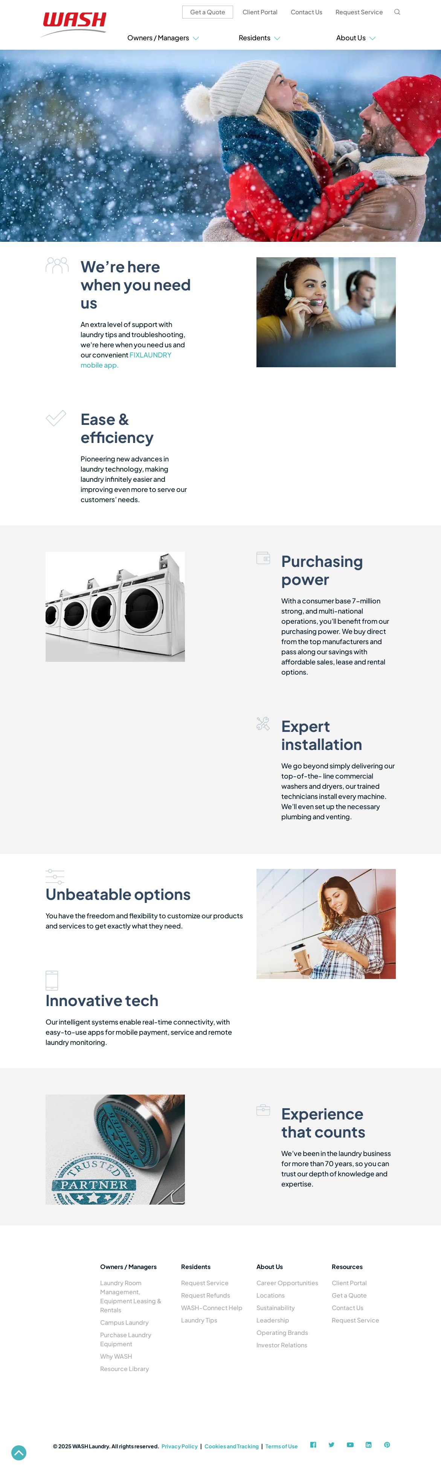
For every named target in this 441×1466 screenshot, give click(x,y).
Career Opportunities (287, 1283)
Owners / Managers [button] (163, 37)
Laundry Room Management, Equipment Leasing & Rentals (131, 1296)
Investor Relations (281, 1345)
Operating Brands (282, 1332)
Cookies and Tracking (231, 1446)
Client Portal (260, 12)
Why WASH (116, 1356)
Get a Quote (207, 12)
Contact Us (306, 12)
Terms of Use (282, 1446)
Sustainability (275, 1308)
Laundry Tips (199, 1320)
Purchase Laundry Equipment (125, 1339)
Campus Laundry (124, 1322)
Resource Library (124, 1369)
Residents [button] (260, 37)
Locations (270, 1295)
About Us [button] (356, 37)
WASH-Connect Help (212, 1308)
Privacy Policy (180, 1446)
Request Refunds (205, 1295)
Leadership (272, 1320)
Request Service (359, 12)
